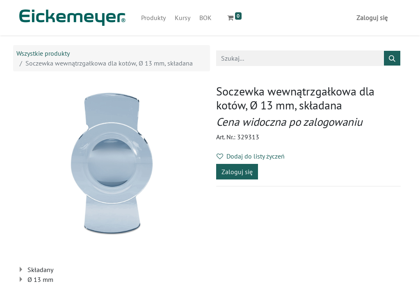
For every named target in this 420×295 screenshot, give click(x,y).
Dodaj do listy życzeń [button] (251, 156)
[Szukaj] (392, 58)
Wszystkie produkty (43, 53)
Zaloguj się (372, 18)
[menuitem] (153, 17)
